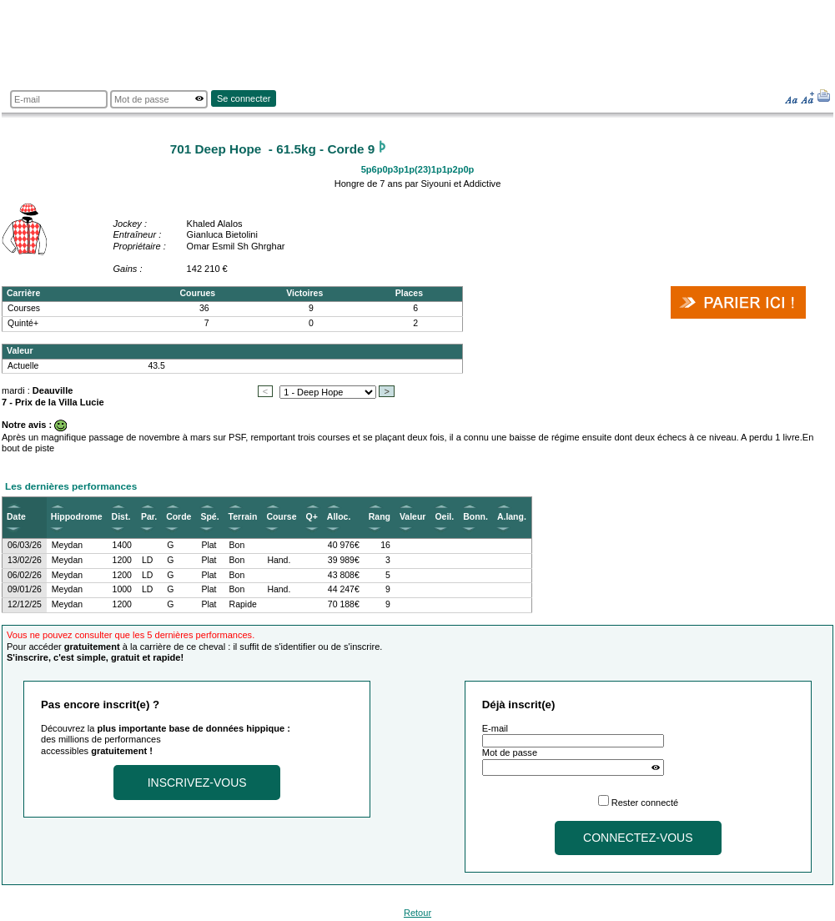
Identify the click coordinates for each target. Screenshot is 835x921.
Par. (149, 516)
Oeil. (444, 516)
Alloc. (339, 516)
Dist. (121, 516)
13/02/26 (25, 560)
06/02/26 (25, 575)
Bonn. (475, 516)
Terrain (243, 516)
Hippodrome (77, 516)
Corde (178, 516)
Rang (379, 516)
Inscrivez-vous (197, 782)
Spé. (209, 516)
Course (281, 516)
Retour (417, 913)
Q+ (312, 516)
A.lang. (511, 516)
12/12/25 (25, 604)
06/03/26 (25, 545)
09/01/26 (25, 589)
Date (16, 516)
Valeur (412, 516)
